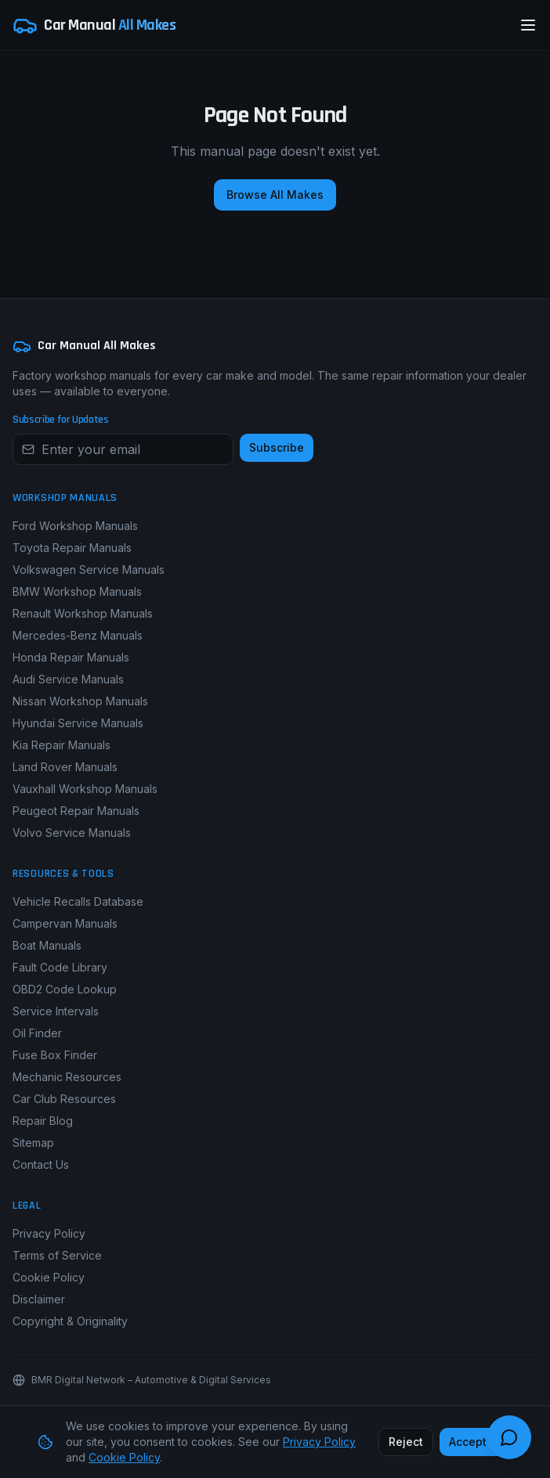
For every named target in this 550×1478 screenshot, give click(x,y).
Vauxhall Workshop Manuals (85, 788)
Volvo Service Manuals (72, 832)
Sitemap (33, 1142)
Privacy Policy (49, 1233)
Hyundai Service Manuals (78, 723)
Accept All (476, 1441)
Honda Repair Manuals (71, 657)
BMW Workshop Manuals (77, 591)
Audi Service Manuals (68, 679)
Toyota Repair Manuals (72, 547)
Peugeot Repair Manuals (76, 810)
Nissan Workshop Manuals (80, 701)
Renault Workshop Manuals (83, 613)
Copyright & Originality (70, 1321)
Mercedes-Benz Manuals (78, 635)
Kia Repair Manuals (61, 745)
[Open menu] (528, 25)
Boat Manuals (47, 945)
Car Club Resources (64, 1098)
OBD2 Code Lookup (65, 989)
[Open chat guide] (509, 1437)
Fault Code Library (60, 967)
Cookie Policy (49, 1277)
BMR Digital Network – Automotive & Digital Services (151, 1380)
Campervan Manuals (65, 923)
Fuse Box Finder (55, 1055)
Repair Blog (43, 1120)
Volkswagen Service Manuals (89, 569)
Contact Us (41, 1164)
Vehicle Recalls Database (78, 901)
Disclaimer (39, 1299)
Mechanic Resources (67, 1076)
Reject (406, 1441)
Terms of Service (57, 1255)
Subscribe (276, 447)
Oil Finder (37, 1033)
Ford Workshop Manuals (75, 525)
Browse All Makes (275, 194)
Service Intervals (56, 1011)
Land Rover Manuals (65, 766)
